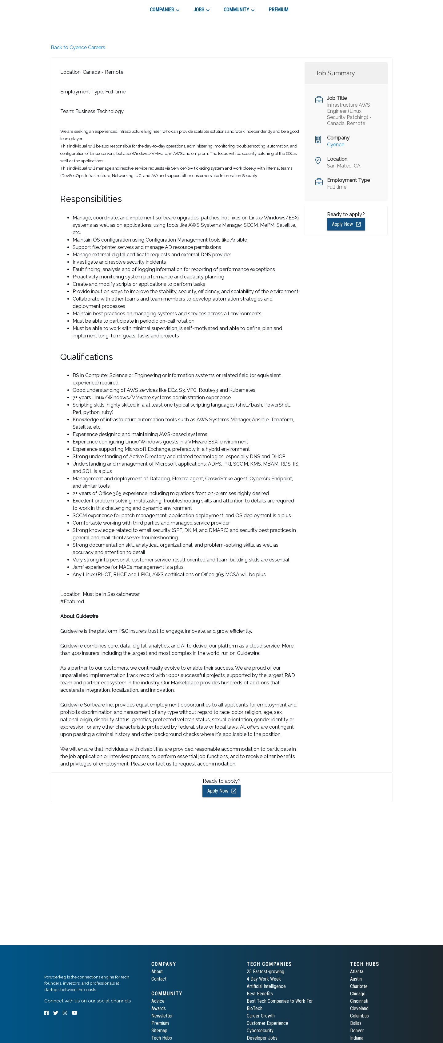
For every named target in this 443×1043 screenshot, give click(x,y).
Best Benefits (260, 994)
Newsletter (162, 1016)
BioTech (254, 1008)
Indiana (356, 1038)
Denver (357, 1030)
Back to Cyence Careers (78, 47)
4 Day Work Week (264, 979)
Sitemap (159, 1030)
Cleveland (359, 1008)
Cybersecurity (260, 1030)
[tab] (66, 7)
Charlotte (359, 986)
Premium (160, 1023)
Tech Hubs (161, 1038)
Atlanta (356, 971)
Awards (158, 1008)
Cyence (335, 145)
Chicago (357, 994)
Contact (158, 979)
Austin (356, 979)
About (157, 971)
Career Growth (261, 1016)
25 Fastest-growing (265, 971)
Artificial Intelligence (266, 986)
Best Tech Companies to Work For (280, 1001)
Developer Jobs (262, 1038)
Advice (158, 1001)
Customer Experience (267, 1023)
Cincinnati (359, 1001)
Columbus (359, 1016)
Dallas (355, 1023)
